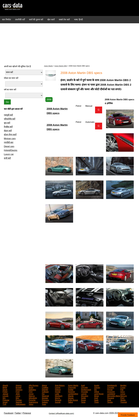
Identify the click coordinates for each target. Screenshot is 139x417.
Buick (31, 387)
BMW (5, 387)
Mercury (123, 395)
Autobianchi (112, 385)
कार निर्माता (6, 19)
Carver (57, 387)
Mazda (70, 395)
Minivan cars (10, 138)
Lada (57, 393)
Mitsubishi (33, 398)
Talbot (70, 402)
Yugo (44, 404)
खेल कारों (51, 19)
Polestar (6, 400)
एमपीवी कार (8, 142)
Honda (57, 391)
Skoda (123, 400)
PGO (122, 398)
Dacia (5, 389)
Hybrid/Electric (10, 150)
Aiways (18, 385)
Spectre (19, 402)
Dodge (70, 389)
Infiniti (96, 391)
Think (96, 402)
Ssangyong (33, 402)
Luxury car (9, 154)
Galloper (45, 391)
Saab (96, 400)
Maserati (45, 395)
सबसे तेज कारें (64, 19)
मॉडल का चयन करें (11, 78)
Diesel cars (9, 146)
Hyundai (84, 391)
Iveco (122, 391)
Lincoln (5, 395)
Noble (83, 398)
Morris (57, 398)
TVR (4, 404)
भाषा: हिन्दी (78, 19)
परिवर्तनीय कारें (9, 119)
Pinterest (27, 413)
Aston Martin (48, 66)
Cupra (122, 387)
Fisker (5, 391)
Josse (31, 393)
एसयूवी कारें (8, 115)
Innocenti (111, 391)
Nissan (71, 398)
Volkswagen (20, 404)
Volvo (31, 404)
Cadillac (45, 387)
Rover (83, 400)
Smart (5, 402)
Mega (96, 395)
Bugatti (18, 387)
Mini (17, 398)
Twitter (18, 413)
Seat (109, 400)
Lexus (122, 393)
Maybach (58, 395)
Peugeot (110, 398)
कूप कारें (7, 123)
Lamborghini (73, 393)
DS (95, 389)
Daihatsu (32, 389)
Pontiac (19, 400)
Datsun (58, 389)
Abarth (5, 385)
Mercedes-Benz (113, 395)
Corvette (110, 387)
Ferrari (110, 389)
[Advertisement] (69, 43)
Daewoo (19, 389)
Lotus (18, 395)
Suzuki (57, 402)
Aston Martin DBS (61, 66)
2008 (49, 99)
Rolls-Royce (73, 400)
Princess (45, 400)
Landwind (111, 393)
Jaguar (5, 393)
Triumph (123, 402)
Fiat (121, 389)
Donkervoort (86, 389)
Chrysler (84, 387)
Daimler (45, 389)
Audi (83, 385)
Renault (58, 400)
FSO (31, 391)
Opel (96, 398)
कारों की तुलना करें (36, 19)
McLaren (84, 395)
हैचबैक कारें (8, 127)
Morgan (45, 398)
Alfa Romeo (33, 385)
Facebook (8, 413)
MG (4, 398)
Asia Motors (60, 385)
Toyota (110, 402)
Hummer (71, 391)
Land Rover (99, 393)
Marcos (32, 395)
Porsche (32, 400)
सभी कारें (7, 158)
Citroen (97, 387)
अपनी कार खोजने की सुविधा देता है (17, 66)
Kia (43, 393)
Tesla (83, 402)
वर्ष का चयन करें (10, 89)
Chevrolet (72, 387)
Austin (96, 385)
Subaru (45, 402)
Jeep (18, 393)
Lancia (83, 393)
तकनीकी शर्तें (20, 19)
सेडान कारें (8, 131)
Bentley (123, 385)
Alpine (44, 385)
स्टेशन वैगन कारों (10, 135)
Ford (17, 391)
